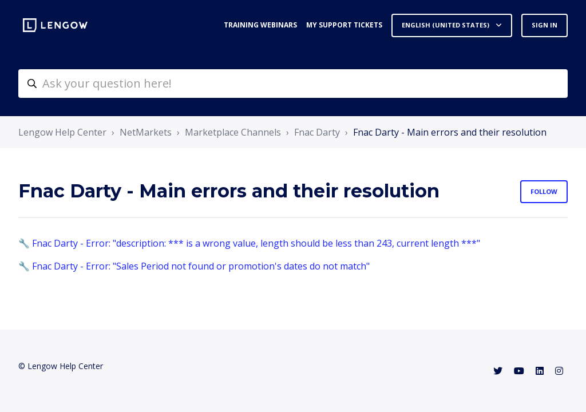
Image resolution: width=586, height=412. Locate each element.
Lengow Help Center (62, 132)
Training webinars (260, 25)
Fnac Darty (317, 132)
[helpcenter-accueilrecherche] (293, 83)
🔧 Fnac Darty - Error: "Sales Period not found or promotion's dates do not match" (194, 266)
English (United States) (446, 25)
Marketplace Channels (233, 132)
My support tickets (344, 25)
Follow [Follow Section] (543, 191)
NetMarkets (146, 132)
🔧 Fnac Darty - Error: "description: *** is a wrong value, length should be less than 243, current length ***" (249, 243)
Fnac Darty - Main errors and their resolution (450, 132)
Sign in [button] (544, 25)
